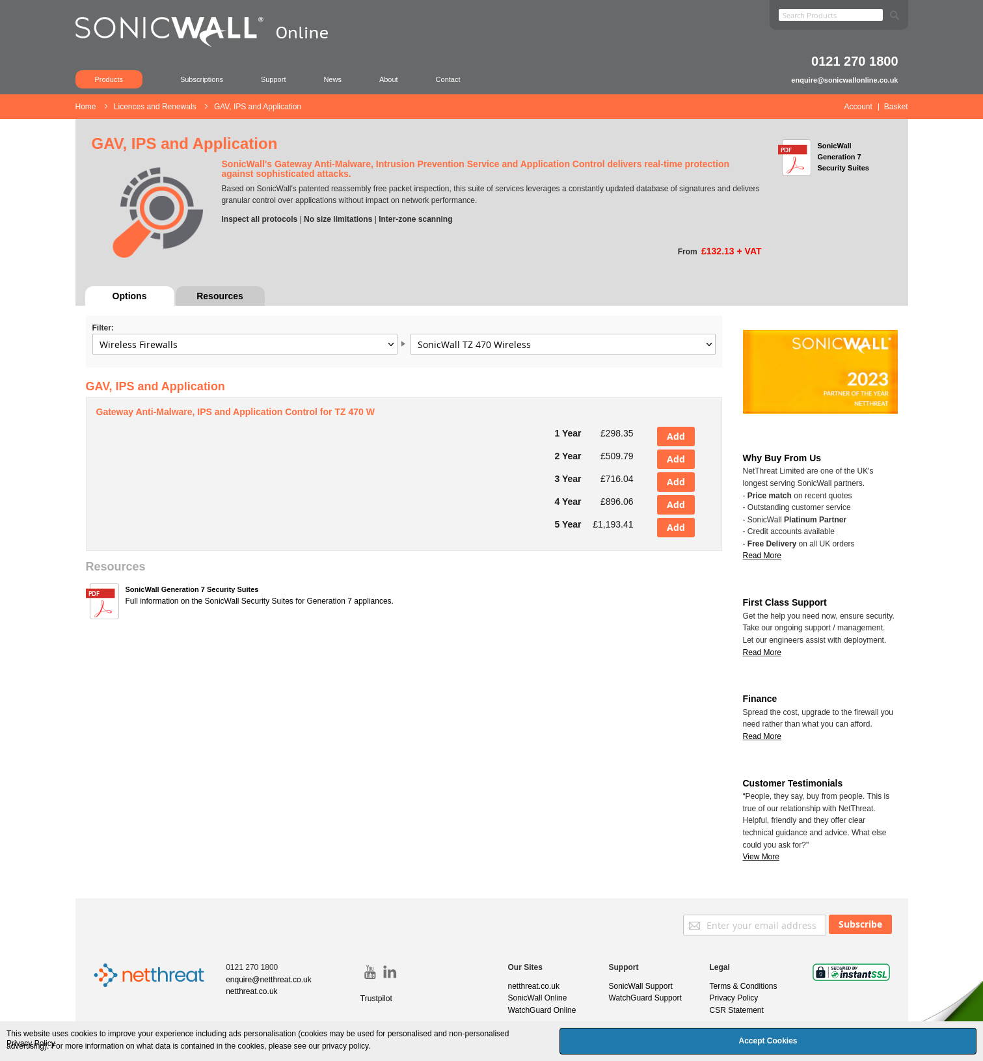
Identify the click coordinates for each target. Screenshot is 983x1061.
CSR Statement (737, 1010)
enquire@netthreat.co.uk (269, 979)
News (332, 79)
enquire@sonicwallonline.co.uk (844, 80)
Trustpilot (376, 998)
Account (858, 106)
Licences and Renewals (156, 106)
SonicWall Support (641, 986)
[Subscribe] (860, 924)
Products (109, 79)
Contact (448, 79)
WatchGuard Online (542, 1010)
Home (86, 106)
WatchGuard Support (645, 997)
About (388, 79)
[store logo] (208, 49)
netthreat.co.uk (251, 991)
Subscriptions (201, 79)
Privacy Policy (734, 997)
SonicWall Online (537, 997)
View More (761, 856)
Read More (762, 652)
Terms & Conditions (743, 986)
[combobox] (831, 15)
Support (273, 79)
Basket (896, 106)
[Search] (894, 12)
